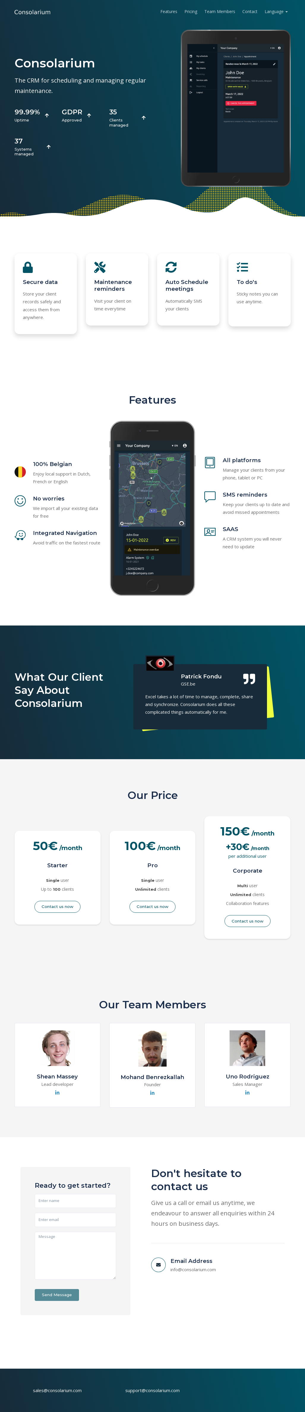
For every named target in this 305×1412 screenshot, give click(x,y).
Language (274, 11)
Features (168, 11)
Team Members (219, 11)
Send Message (57, 1294)
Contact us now (57, 906)
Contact (249, 11)
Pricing (190, 11)
